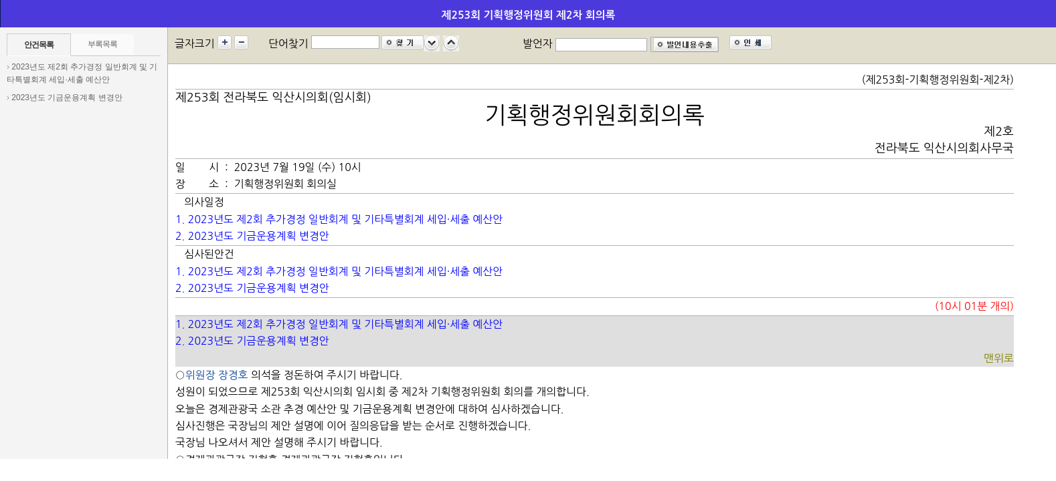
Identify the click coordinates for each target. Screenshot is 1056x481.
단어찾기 (288, 43)
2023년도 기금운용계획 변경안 (66, 97)
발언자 (538, 43)
